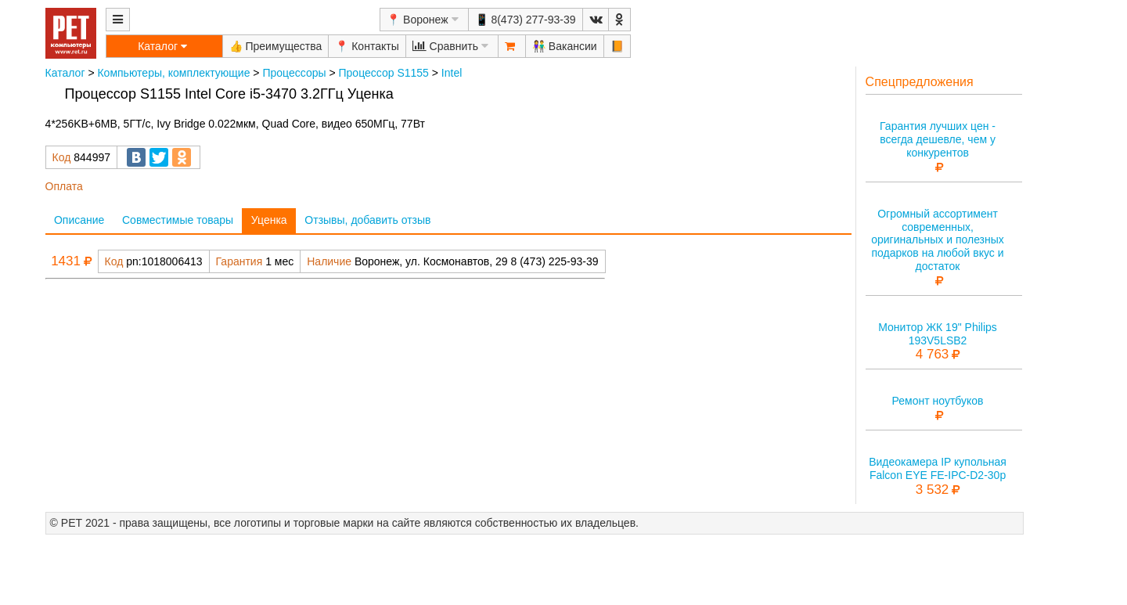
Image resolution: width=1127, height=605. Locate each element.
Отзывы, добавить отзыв (367, 220)
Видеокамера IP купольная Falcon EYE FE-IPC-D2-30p (937, 468)
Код (61, 157)
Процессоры (294, 73)
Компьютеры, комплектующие (173, 73)
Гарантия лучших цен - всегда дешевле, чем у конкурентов (938, 139)
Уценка (269, 220)
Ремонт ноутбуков (938, 400)
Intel (451, 73)
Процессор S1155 (384, 73)
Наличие (329, 261)
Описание (79, 220)
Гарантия (239, 261)
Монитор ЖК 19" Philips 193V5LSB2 (937, 334)
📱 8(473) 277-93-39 (525, 19)
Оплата (64, 186)
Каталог (65, 73)
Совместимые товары (177, 220)
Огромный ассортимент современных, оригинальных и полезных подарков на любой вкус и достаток (937, 239)
